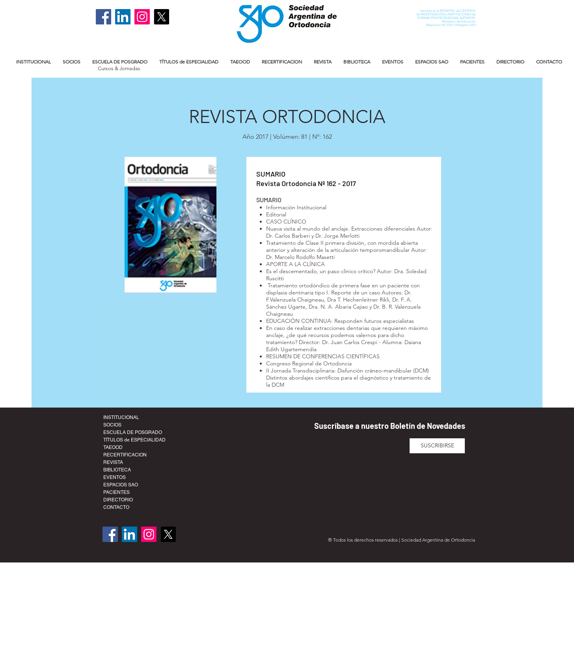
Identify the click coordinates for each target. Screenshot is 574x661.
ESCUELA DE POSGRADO (132, 432)
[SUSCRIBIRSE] (437, 446)
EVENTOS (114, 477)
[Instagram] (142, 16)
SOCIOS (112, 425)
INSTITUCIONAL (121, 417)
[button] (33, 61)
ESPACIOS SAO (120, 485)
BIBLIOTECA (117, 470)
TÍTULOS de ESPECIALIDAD (134, 440)
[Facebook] (103, 16)
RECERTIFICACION (125, 455)
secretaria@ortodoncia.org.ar (175, 513)
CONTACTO (116, 507)
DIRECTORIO (118, 500)
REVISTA (113, 462)
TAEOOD (113, 447)
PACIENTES (116, 492)
